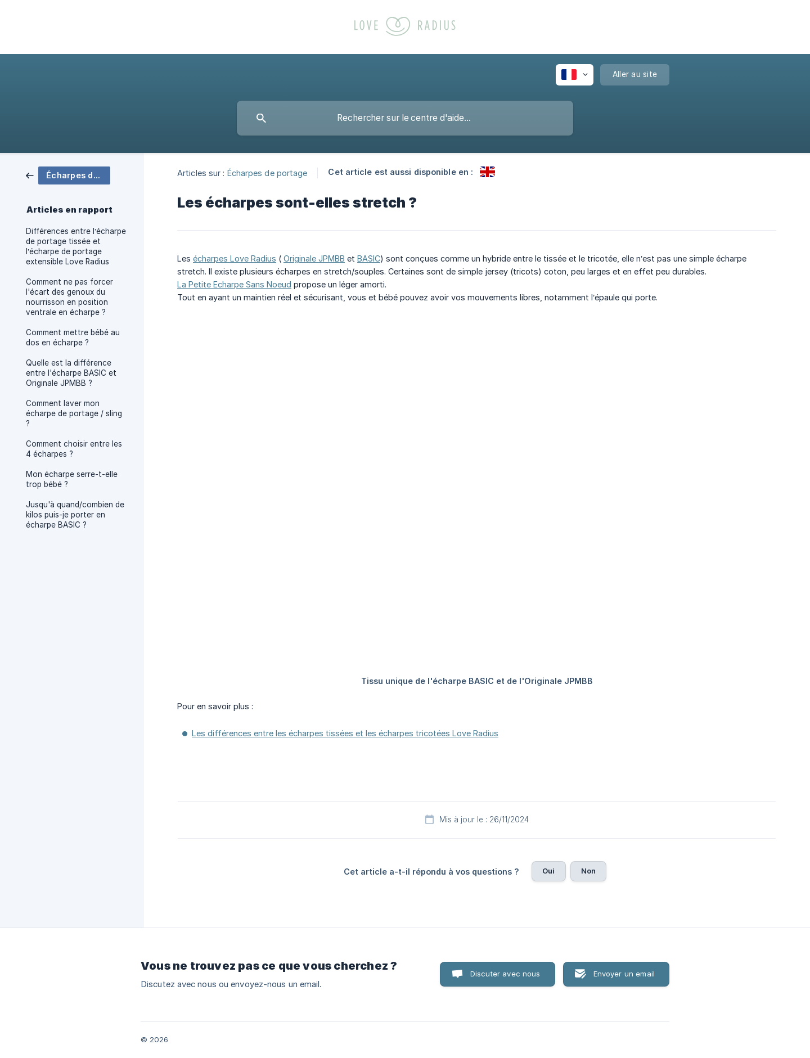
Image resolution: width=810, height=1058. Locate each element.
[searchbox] (405, 118)
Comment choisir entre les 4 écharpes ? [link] (74, 448)
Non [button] (588, 870)
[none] (574, 74)
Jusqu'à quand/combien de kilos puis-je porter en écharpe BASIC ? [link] (75, 514)
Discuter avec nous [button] (505, 973)
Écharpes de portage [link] (267, 172)
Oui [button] (548, 870)
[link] (68, 174)
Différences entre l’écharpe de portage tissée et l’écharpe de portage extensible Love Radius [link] (76, 246)
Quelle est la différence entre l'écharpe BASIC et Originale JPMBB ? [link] (71, 373)
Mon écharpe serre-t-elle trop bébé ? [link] (72, 479)
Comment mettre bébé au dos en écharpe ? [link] (73, 337)
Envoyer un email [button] (624, 973)
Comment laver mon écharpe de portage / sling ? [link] (74, 413)
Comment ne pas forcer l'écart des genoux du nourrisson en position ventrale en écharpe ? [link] (69, 297)
